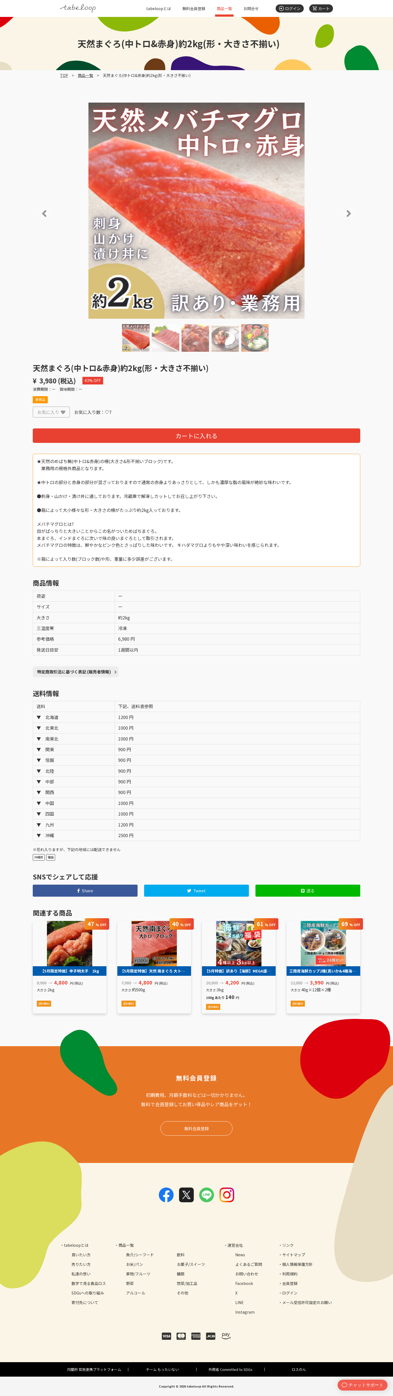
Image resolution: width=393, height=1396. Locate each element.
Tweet (196, 890)
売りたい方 (81, 1264)
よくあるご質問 (248, 1264)
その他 (182, 1293)
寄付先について (85, 1302)
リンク (288, 1245)
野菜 (130, 1283)
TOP (64, 75)
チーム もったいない (162, 1369)
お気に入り (51, 412)
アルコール (135, 1293)
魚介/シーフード (140, 1254)
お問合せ (251, 8)
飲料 (180, 1254)
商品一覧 (224, 8)
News (240, 1254)
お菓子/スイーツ (191, 1264)
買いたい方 (81, 1254)
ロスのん (299, 1369)
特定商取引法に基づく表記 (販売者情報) (74, 672)
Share (85, 890)
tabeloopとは (158, 8)
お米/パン (134, 1264)
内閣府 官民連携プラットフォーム (94, 1369)
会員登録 (289, 1283)
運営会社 (235, 1245)
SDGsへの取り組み (88, 1293)
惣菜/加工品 (187, 1283)
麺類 (180, 1273)
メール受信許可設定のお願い (307, 1302)
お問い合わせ (246, 1273)
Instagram (245, 1312)
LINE (239, 1302)
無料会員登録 (193, 8)
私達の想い (81, 1273)
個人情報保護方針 (297, 1264)
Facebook (244, 1283)
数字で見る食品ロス (89, 1283)
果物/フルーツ (138, 1273)
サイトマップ (293, 1255)
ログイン (289, 1293)
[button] (36, 213)
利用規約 (289, 1274)
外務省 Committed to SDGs (230, 1369)
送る (308, 890)
